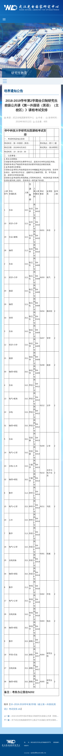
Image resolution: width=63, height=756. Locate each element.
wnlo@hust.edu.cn (38, 753)
